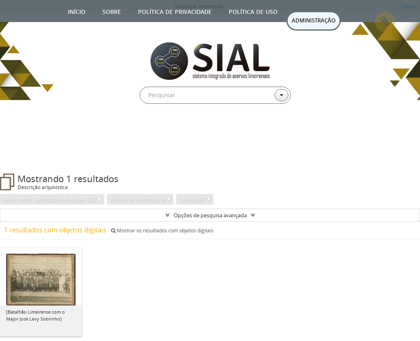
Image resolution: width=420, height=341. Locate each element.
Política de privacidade (175, 10)
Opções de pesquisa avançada (210, 215)
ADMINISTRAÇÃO (313, 20)
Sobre (112, 10)
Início (76, 10)
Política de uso (253, 10)
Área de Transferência (385, 21)
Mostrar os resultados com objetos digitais (162, 230)
